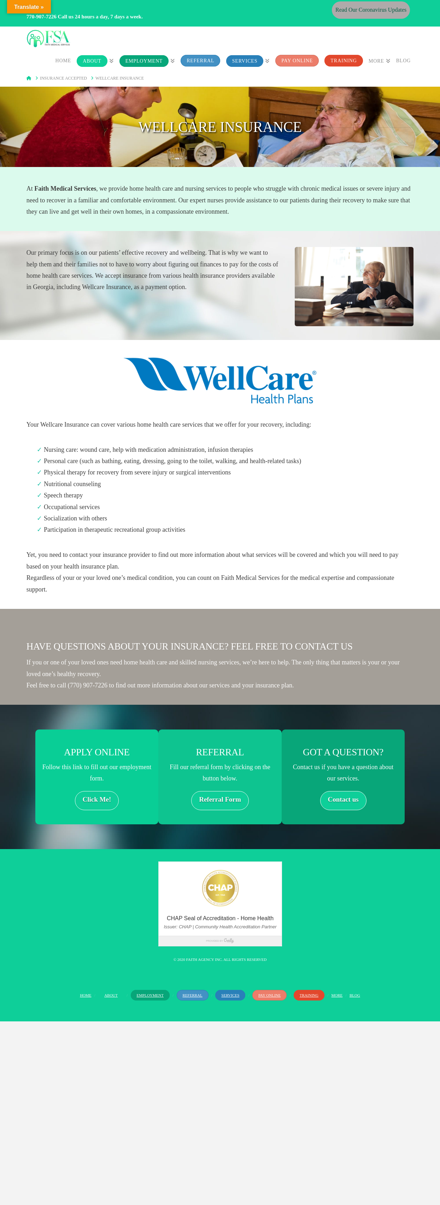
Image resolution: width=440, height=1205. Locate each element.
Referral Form (220, 799)
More (337, 995)
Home (85, 995)
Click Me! (97, 799)
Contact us (343, 799)
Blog (355, 995)
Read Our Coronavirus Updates (370, 10)
